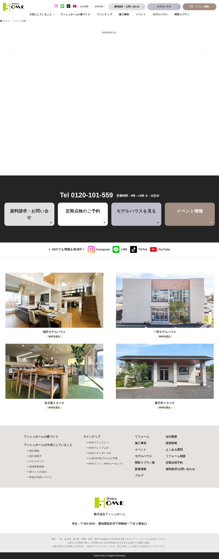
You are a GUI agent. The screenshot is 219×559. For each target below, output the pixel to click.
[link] (99, 249)
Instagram (103, 249)
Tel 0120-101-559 (86, 195)
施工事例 (124, 14)
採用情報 (171, 443)
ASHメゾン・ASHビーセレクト (106, 463)
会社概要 (171, 436)
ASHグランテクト (99, 442)
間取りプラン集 (145, 462)
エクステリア (36, 461)
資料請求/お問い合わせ (180, 469)
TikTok (142, 249)
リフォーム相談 (176, 456)
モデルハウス (160, 14)
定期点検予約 (174, 462)
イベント (141, 14)
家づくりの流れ (38, 471)
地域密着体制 (36, 466)
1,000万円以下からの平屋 (103, 458)
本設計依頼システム (40, 477)
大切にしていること (40, 14)
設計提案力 (35, 456)
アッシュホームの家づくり (75, 14)
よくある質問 (174, 449)
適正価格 (34, 450)
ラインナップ (104, 14)
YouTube (164, 249)
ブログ (139, 475)
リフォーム (142, 436)
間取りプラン (182, 14)
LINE (124, 249)
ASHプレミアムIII (98, 447)
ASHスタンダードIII (100, 453)
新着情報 (140, 469)
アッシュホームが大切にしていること (48, 444)
